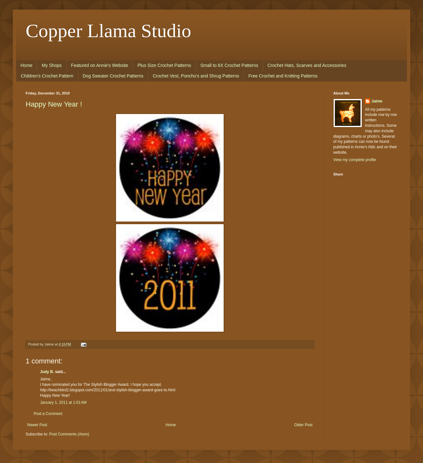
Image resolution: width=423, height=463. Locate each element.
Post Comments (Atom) (69, 434)
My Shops (52, 65)
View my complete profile (354, 160)
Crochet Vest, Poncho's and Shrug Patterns (196, 75)
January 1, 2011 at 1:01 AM (63, 402)
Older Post (303, 425)
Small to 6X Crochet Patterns (229, 65)
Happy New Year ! (54, 104)
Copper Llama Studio (108, 30)
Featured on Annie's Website (99, 65)
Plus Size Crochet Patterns (164, 65)
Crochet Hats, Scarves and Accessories (307, 65)
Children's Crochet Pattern (47, 75)
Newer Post (37, 425)
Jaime (376, 101)
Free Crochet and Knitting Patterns (283, 75)
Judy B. (47, 372)
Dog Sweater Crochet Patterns (113, 75)
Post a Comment (48, 413)
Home (26, 65)
